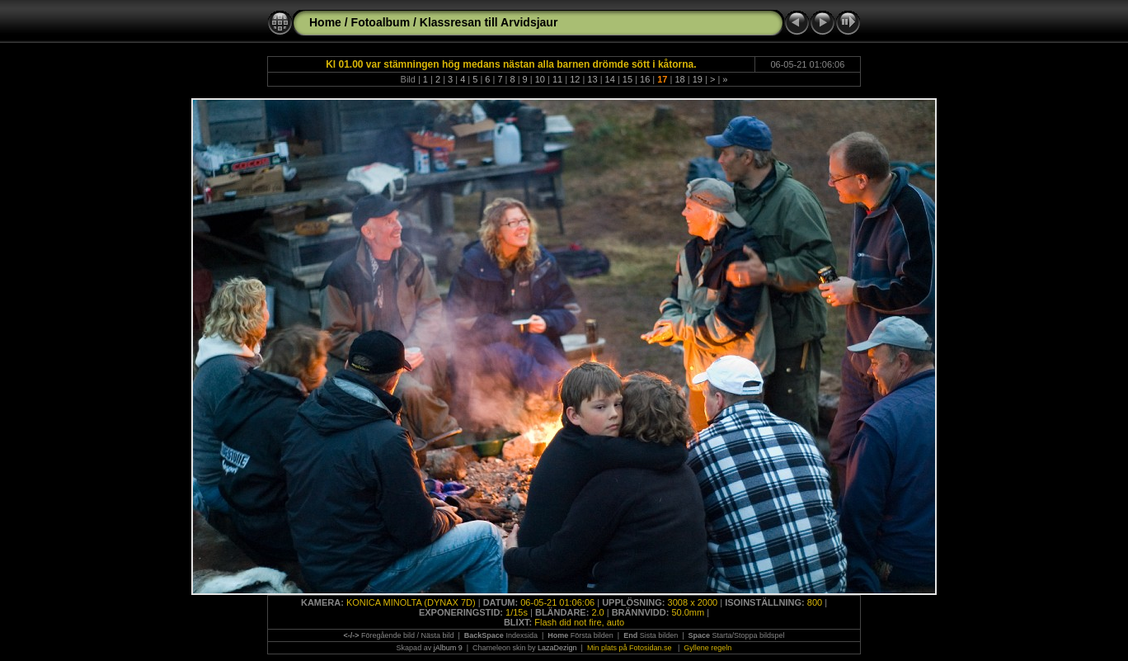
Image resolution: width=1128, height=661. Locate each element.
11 (557, 79)
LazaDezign (557, 648)
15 (627, 79)
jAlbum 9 (448, 648)
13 (592, 79)
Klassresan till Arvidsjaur (489, 22)
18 (679, 79)
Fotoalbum (381, 22)
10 (540, 79)
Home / (328, 22)
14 (610, 79)
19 (697, 79)
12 (574, 79)
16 (644, 79)
